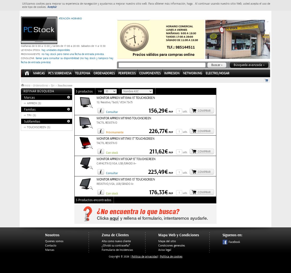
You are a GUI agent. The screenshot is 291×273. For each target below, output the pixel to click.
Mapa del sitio (167, 241)
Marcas (39, 73)
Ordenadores (40, 85)
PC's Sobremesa (59, 73)
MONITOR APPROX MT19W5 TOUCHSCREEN (124, 118)
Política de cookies (171, 256)
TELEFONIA (82, 73)
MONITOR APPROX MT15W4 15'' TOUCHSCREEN (126, 98)
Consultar (112, 112)
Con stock (112, 152)
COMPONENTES (150, 73)
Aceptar (52, 7)
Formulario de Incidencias (117, 250)
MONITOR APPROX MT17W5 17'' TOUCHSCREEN (125, 139)
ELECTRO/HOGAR (217, 73)
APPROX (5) (34, 103)
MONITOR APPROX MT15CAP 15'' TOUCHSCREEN (126, 159)
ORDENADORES (104, 73)
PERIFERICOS (127, 73)
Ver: (101, 91)
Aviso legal (164, 250)
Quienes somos (54, 241)
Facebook (231, 242)
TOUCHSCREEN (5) (38, 127)
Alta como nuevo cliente (116, 241)
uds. (185, 111)
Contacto (50, 245)
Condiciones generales (171, 245)
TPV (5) (31, 115)
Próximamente (114, 132)
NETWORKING (192, 73)
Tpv (53, 85)
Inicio (26, 85)
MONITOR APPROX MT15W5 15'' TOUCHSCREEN (126, 179)
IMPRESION (171, 73)
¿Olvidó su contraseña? (116, 245)
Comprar (204, 110)
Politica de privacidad (144, 256)
